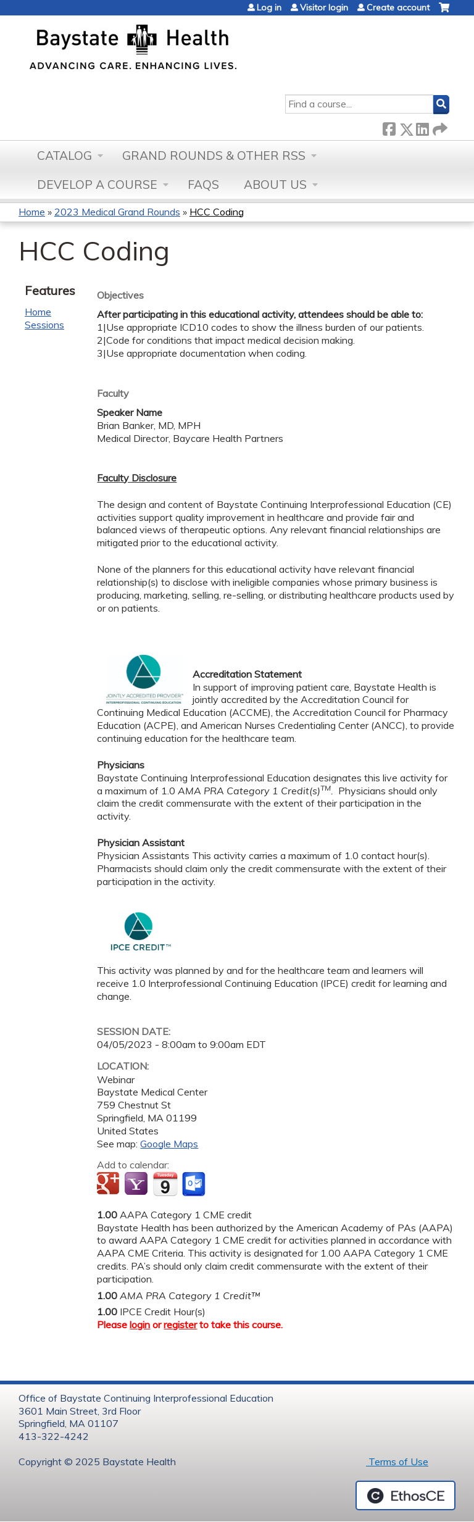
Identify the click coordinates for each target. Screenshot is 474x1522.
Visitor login (324, 7)
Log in (269, 7)
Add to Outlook (194, 1184)
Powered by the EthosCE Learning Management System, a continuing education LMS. (405, 1495)
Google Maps (169, 1143)
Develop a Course (97, 184)
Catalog (64, 155)
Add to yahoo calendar (137, 1184)
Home (32, 212)
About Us (275, 184)
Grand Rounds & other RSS (214, 155)
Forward (439, 127)
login (140, 1324)
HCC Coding (216, 212)
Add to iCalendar (165, 1183)
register (180, 1324)
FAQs (203, 184)
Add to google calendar (109, 1184)
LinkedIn (422, 127)
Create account (398, 7)
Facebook (389, 127)
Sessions (44, 324)
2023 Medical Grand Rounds (117, 212)
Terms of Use (397, 1461)
